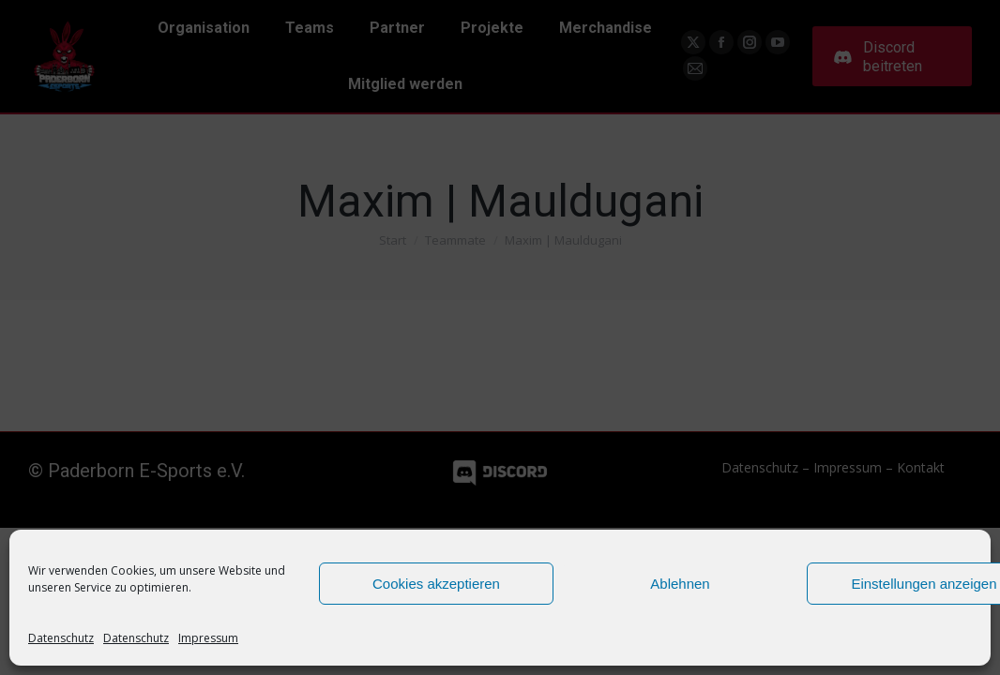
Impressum (208, 638)
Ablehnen (679, 584)
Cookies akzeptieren (436, 584)
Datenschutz (61, 638)
